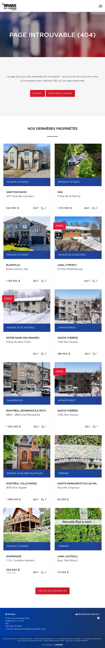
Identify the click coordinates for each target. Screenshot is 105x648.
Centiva (58, 645)
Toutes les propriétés (52, 591)
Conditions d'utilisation (53, 640)
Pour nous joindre (60, 93)
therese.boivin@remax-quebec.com (29, 629)
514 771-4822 (16, 626)
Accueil (37, 93)
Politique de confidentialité (30, 640)
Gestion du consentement (76, 640)
